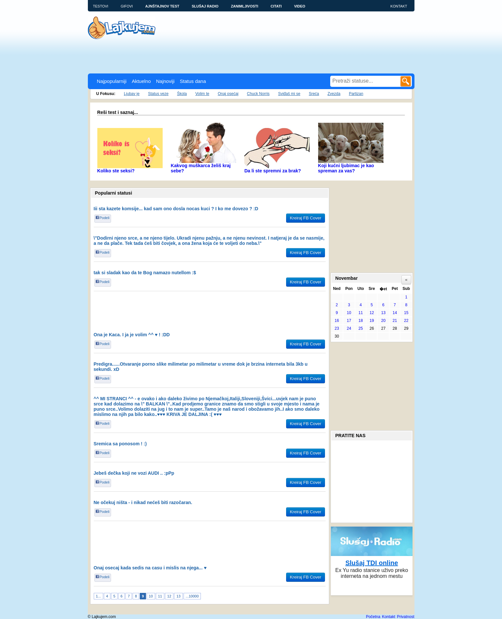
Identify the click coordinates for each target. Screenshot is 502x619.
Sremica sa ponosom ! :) (120, 443)
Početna (373, 616)
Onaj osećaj (228, 93)
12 (169, 596)
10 (151, 596)
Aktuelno (141, 81)
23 (336, 328)
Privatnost (405, 616)
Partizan (356, 93)
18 (361, 320)
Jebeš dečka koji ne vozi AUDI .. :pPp (134, 473)
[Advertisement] (207, 55)
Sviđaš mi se (289, 93)
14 (395, 312)
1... (98, 596)
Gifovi (127, 6)
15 (406, 312)
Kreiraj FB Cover (305, 217)
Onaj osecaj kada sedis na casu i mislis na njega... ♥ (150, 567)
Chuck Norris (258, 93)
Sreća (314, 93)
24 (349, 328)
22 (406, 320)
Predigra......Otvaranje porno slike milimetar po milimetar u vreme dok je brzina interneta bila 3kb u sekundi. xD (201, 366)
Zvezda (334, 93)
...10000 (192, 596)
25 (361, 328)
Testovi (100, 6)
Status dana (193, 81)
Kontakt (398, 6)
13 (178, 596)
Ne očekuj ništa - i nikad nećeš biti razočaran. (143, 502)
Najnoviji (165, 81)
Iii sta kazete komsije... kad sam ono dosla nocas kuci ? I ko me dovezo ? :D (176, 208)
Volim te (202, 93)
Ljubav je (131, 93)
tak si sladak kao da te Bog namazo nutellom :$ (145, 272)
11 (160, 596)
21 (395, 320)
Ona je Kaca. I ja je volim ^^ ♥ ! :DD (132, 334)
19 (372, 320)
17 (349, 320)
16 (336, 320)
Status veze (158, 93)
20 (383, 320)
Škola (182, 93)
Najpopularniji (112, 81)
